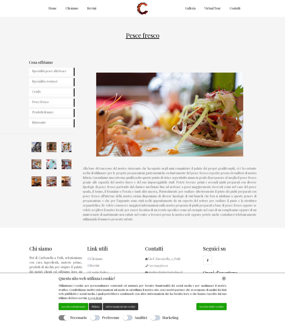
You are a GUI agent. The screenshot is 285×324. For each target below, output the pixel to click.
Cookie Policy (99, 272)
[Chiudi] (224, 278)
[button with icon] (207, 260)
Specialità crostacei (44, 81)
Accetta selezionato (73, 306)
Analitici (141, 317)
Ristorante (39, 122)
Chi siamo (96, 259)
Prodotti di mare (43, 112)
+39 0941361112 (158, 266)
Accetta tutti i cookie (211, 306)
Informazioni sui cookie (120, 306)
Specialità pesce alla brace (49, 71)
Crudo (36, 92)
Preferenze (110, 317)
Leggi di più (95, 298)
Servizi (94, 266)
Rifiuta (96, 306)
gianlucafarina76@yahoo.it (165, 272)
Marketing (170, 317)
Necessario (78, 317)
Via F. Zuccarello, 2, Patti (164, 259)
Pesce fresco (40, 102)
